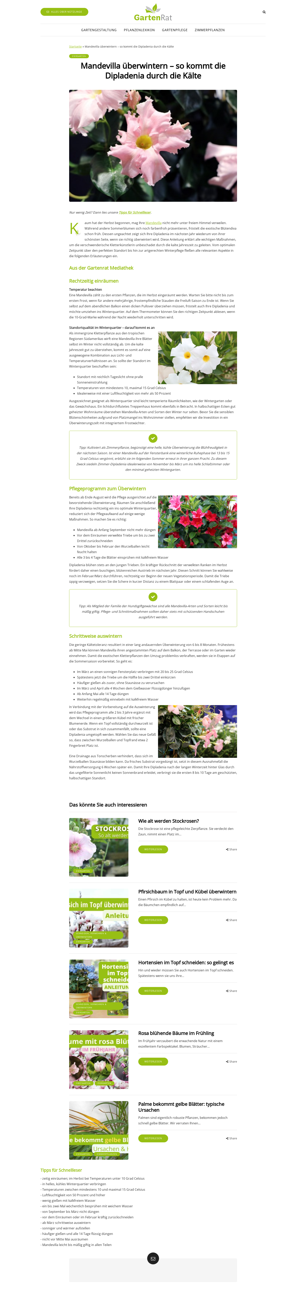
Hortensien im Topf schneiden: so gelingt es (186, 962)
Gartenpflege (175, 30)
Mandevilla (154, 223)
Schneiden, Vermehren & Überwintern (91, 935)
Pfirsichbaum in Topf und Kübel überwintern (187, 891)
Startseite (75, 46)
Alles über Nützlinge (64, 11)
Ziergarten (79, 56)
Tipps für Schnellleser (135, 212)
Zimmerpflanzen (210, 30)
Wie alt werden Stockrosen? (168, 821)
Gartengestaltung (99, 30)
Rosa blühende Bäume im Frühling (176, 1033)
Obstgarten (83, 1083)
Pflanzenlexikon (139, 30)
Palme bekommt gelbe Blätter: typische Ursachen (181, 1107)
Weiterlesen (153, 849)
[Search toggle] (264, 12)
